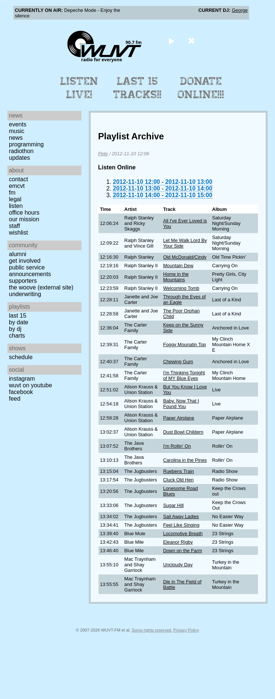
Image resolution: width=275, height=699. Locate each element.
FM (12, 192)
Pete (103, 153)
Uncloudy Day (178, 564)
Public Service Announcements (30, 270)
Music (16, 131)
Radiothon (21, 151)
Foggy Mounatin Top (184, 344)
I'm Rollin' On (177, 446)
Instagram (22, 378)
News (16, 138)
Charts (17, 335)
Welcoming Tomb (181, 288)
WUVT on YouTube (30, 385)
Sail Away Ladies (181, 516)
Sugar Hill (173, 505)
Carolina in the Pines (185, 460)
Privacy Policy (186, 630)
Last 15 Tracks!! (137, 87)
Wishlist (18, 232)
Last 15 (17, 315)
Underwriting (25, 294)
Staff (14, 226)
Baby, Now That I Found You (181, 403)
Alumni (17, 254)
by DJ (15, 329)
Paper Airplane (178, 418)
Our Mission (24, 219)
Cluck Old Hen (178, 480)
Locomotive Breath (183, 533)
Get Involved (24, 261)
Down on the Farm (182, 550)
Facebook (21, 392)
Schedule (21, 357)
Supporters (23, 281)
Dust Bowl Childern (183, 432)
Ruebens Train (178, 471)
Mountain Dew (178, 265)
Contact (18, 179)
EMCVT (17, 186)
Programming (26, 144)
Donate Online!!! (201, 87)
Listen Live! (79, 87)
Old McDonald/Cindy (185, 257)
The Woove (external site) (41, 287)
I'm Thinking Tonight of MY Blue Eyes (184, 375)
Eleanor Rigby (178, 542)
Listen (16, 206)
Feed (14, 398)
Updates (19, 158)
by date (18, 322)
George (240, 10)
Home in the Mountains (176, 276)
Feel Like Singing (181, 525)
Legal (15, 199)
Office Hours (24, 212)
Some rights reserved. (152, 630)
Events (17, 124)
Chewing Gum (178, 361)
